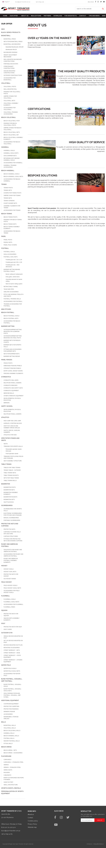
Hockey (4, 565)
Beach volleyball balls (12, 730)
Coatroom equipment (11, 704)
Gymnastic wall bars (11, 380)
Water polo (6, 665)
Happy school (7, 406)
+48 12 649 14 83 (40, 2)
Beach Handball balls (11, 735)
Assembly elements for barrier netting (14, 280)
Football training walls (12, 299)
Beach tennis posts (10, 217)
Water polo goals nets (12, 671)
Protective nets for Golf (13, 627)
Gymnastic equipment (11, 390)
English (5, 1)
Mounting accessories (12, 647)
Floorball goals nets (11, 602)
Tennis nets (8, 198)
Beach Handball (7, 170)
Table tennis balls (10, 480)
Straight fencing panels (12, 368)
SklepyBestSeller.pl (98, 844)
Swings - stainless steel (12, 767)
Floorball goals (10, 599)
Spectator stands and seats (10, 439)
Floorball (5, 596)
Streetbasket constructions (9, 67)
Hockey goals (8, 569)
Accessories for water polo (12, 674)
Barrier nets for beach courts (12, 341)
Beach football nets (11, 318)
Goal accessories (10, 254)
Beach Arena (6, 747)
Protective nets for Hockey (11, 575)
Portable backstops (11, 64)
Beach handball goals (11, 174)
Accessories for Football (13, 301)
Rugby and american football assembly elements (11, 560)
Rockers (7, 772)
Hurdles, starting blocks (13, 423)
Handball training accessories (10, 166)
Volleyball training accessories (11, 113)
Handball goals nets (11, 153)
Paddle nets (8, 242)
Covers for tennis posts (12, 193)
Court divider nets (10, 203)
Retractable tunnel (11, 286)
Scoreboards (7, 505)
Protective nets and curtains (9, 525)
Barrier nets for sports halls (12, 345)
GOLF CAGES (8, 629)
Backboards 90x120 (11, 49)
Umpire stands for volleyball (10, 97)
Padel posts (8, 239)
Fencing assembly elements (13, 373)
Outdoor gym (6, 633)
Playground (6, 756)
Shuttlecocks (9, 502)
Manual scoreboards (11, 517)
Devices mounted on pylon (13, 645)
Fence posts (8, 363)
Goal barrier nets (10, 155)
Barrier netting (7, 326)
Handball (5, 147)
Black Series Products (10, 32)
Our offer (14, 15)
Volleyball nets (9, 100)
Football (5, 248)
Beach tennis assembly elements (12, 227)
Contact (82, 15)
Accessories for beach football (12, 322)
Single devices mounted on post (13, 637)
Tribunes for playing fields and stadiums (13, 457)
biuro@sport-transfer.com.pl (22, 2)
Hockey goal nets (10, 571)
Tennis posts (8, 187)
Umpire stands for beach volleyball (12, 128)
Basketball (6, 35)
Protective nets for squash (11, 614)
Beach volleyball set (11, 135)
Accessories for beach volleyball (12, 142)
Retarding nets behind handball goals (12, 159)
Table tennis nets (10, 472)
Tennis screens (9, 200)
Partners (47, 15)
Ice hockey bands (10, 578)
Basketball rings (10, 39)
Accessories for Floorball (13, 604)
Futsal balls (8, 743)
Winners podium (9, 711)
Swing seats (8, 770)
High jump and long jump (12, 420)
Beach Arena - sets (10, 750)
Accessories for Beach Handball (12, 180)
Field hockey (6, 582)
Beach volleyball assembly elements (13, 138)
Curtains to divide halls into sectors (12, 532)
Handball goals (9, 150)
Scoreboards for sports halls (13, 509)
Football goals (9, 251)
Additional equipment (10, 700)
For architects (70, 15)
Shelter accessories (11, 292)
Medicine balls (9, 393)
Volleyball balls (10, 728)
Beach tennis (6, 213)
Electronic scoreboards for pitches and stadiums (13, 514)
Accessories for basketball (10, 79)
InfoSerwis (89, 844)
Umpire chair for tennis (12, 195)
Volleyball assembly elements (11, 104)
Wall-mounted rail (10, 89)
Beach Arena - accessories (13, 753)
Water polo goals (10, 668)
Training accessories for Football (13, 305)
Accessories (8, 714)
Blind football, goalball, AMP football (11, 680)
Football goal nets (10, 257)
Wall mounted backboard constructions (13, 60)
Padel (3, 236)
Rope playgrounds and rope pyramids (14, 778)
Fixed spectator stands (12, 453)
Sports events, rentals (11, 788)
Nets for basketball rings (13, 41)
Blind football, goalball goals (12, 685)
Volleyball (5, 83)
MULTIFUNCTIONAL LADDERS (12, 383)
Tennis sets (8, 190)
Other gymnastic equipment (13, 395)
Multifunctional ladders (12, 414)
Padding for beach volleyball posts (10, 124)
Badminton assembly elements (11, 493)
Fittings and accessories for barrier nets (12, 350)
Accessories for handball (13, 162)
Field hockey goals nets (12, 588)
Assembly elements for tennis (12, 206)
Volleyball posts (10, 86)
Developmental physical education (12, 399)
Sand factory (8, 782)
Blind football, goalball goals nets (12, 689)
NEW (3, 29)
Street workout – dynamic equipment (13, 660)
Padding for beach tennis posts (13, 220)
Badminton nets (9, 490)
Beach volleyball (8, 117)
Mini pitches (6, 309)
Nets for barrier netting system (14, 284)
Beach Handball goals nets (13, 176)
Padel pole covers (10, 245)
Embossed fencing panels (13, 365)
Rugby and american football (9, 545)
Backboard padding (10, 52)
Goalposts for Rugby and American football (13, 550)
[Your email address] (87, 820)
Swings (6, 764)
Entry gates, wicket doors (13, 276)
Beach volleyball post (12, 120)
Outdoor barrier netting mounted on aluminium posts (13, 331)
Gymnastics (6, 377)
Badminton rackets (10, 497)
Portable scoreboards (12, 520)
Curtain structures (11, 536)
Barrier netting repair (12, 356)
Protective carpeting (11, 706)
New (103, 15)
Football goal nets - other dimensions (12, 265)
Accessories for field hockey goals (11, 591)
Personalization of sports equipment (12, 792)
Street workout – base (12, 653)
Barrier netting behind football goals (12, 270)
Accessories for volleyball (10, 108)
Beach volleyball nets (12, 132)
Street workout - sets (12, 650)
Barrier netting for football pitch (14, 274)
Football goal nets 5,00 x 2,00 (14, 262)
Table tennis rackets (11, 475)
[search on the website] (88, 9)
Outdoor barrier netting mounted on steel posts (13, 337)
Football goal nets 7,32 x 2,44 (14, 259)
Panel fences (6, 360)
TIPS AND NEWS (94, 15)
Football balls (9, 738)
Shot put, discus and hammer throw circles (12, 427)
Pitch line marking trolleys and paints (13, 295)
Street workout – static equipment (12, 656)
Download (58, 15)
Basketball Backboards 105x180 (14, 47)
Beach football (7, 312)
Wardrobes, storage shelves (11, 717)
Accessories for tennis (12, 210)
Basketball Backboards (12, 44)
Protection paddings (11, 709)
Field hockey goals (10, 585)
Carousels (7, 759)
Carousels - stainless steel (13, 762)
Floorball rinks (9, 607)
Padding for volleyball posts (12, 92)
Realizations (36, 15)
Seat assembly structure (13, 461)
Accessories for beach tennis (12, 232)
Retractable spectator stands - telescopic (14, 450)
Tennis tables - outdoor (12, 470)
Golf (3, 623)
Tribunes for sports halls (13, 446)
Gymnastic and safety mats (13, 388)
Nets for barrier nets (11, 353)
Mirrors (7, 403)
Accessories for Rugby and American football (13, 555)
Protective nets (9, 529)
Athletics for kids (10, 435)
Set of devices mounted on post (13, 641)
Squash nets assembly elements (11, 619)
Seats (6, 443)
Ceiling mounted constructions (9, 71)
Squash (4, 610)
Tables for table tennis (12, 467)
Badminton (5, 484)
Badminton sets (9, 499)
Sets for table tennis (11, 478)
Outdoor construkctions (13, 75)
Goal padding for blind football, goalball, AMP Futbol (12, 695)
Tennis (4, 184)
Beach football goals (11, 316)
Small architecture (11, 784)
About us (24, 15)
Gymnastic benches (10, 385)
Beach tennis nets (10, 224)
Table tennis (6, 464)
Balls (3, 722)
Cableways (7, 775)
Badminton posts (10, 487)
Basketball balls (10, 725)
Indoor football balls (12, 741)
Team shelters (9, 289)
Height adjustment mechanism (10, 56)
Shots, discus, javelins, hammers (12, 431)
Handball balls (9, 733)
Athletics (5, 417)
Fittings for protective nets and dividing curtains (13, 539)
